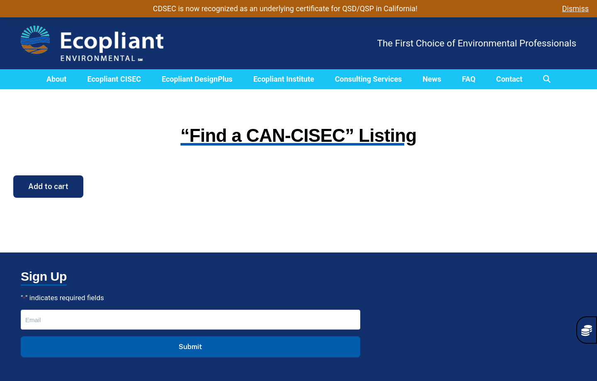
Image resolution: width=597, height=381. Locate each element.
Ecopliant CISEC (114, 79)
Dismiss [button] (575, 8)
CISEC (181, 311)
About (56, 79)
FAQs (180, 347)
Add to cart (48, 186)
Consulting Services (368, 79)
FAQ (469, 79)
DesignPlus (190, 323)
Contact (509, 79)
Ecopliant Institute (283, 79)
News (431, 79)
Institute (185, 335)
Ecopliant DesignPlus (197, 79)
